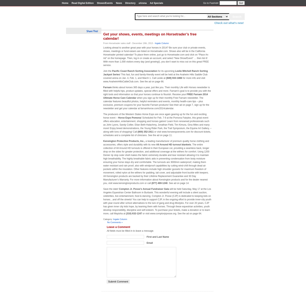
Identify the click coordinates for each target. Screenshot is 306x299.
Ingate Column (162, 43)
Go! (241, 3)
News (119, 3)
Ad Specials (156, 3)
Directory (130, 3)
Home (65, 3)
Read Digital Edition (83, 3)
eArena (143, 3)
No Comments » (115, 222)
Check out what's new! (229, 23)
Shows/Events (105, 3)
